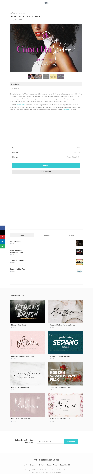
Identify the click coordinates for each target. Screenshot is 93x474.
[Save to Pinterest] (2, 237)
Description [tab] (15, 84)
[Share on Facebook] (2, 228)
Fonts (20, 13)
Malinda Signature (17, 241)
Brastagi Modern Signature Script (62, 325)
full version (66, 110)
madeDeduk (21, 105)
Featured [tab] (71, 235)
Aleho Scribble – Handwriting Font (16, 251)
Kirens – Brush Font (18, 325)
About (25, 465)
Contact (41, 465)
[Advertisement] (46, 127)
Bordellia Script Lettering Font (22, 356)
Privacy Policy (52, 465)
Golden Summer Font (18, 260)
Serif (24, 13)
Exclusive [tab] (47, 235)
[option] (46, 48)
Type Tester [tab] (15, 88)
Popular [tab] (22, 235)
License (32, 465)
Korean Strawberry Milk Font (60, 387)
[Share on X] (2, 232)
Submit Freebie (65, 465)
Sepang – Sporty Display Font (61, 356)
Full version (46, 172)
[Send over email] (2, 246)
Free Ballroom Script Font (20, 419)
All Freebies (13, 13)
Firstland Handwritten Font (21, 387)
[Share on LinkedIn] (2, 241)
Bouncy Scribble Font (17, 269)
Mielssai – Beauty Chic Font (60, 419)
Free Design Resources (46, 460)
